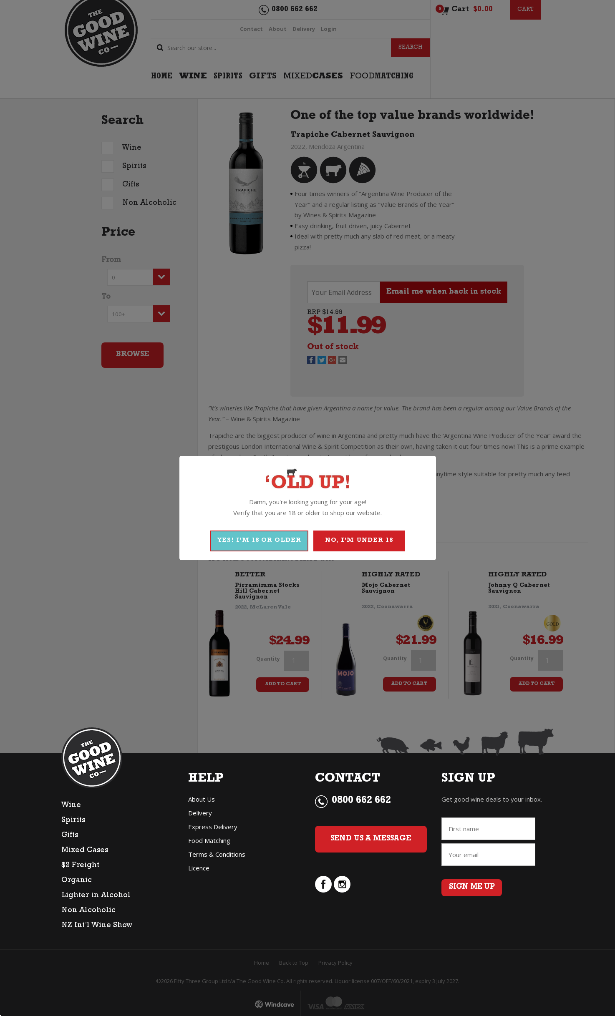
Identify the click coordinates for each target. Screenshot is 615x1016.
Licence (198, 868)
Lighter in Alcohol (96, 896)
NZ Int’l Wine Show (96, 926)
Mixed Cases (84, 851)
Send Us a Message (370, 839)
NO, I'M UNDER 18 (359, 541)
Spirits (73, 821)
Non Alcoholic (88, 911)
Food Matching (209, 840)
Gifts (69, 836)
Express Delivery (212, 826)
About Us (201, 799)
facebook (323, 884)
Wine (71, 806)
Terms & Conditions (216, 854)
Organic (76, 881)
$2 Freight (80, 866)
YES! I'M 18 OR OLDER (259, 541)
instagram (342, 884)
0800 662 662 (361, 801)
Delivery (200, 813)
